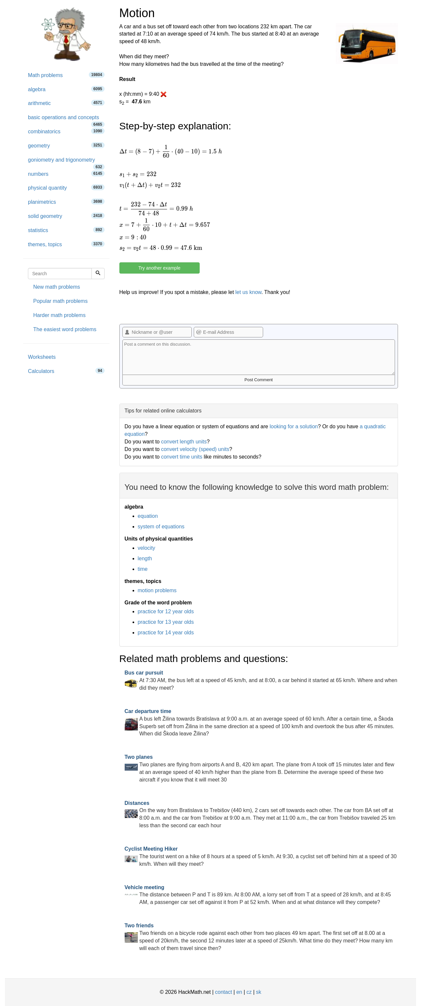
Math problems (66, 75)
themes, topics (66, 244)
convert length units (184, 441)
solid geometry (66, 216)
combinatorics (66, 131)
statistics (66, 230)
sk (258, 992)
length (145, 558)
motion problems (157, 590)
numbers (66, 174)
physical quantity (66, 187)
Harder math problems (59, 315)
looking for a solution (294, 426)
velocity (146, 548)
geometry (66, 145)
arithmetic (66, 103)
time (143, 569)
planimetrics (66, 202)
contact (223, 992)
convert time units (181, 457)
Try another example (159, 268)
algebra (66, 89)
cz (249, 992)
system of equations (161, 526)
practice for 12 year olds (166, 611)
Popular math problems (60, 301)
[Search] (98, 273)
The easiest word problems (64, 329)
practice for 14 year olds (166, 632)
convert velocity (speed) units (195, 449)
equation (148, 516)
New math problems (56, 287)
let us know (248, 292)
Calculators (66, 371)
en (239, 992)
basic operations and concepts (66, 120)
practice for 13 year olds (166, 622)
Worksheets (42, 357)
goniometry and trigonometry (66, 162)
